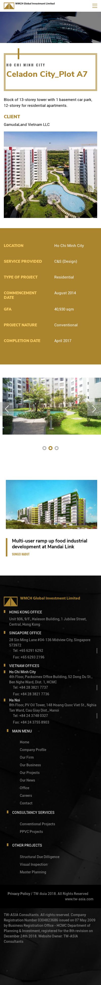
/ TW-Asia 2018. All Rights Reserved (59, 893)
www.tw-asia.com (79, 898)
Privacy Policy (19, 893)
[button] (44, 448)
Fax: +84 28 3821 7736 (31, 693)
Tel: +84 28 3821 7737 (30, 687)
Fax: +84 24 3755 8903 (31, 721)
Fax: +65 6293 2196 (28, 656)
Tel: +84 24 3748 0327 (30, 715)
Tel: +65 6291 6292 (28, 650)
